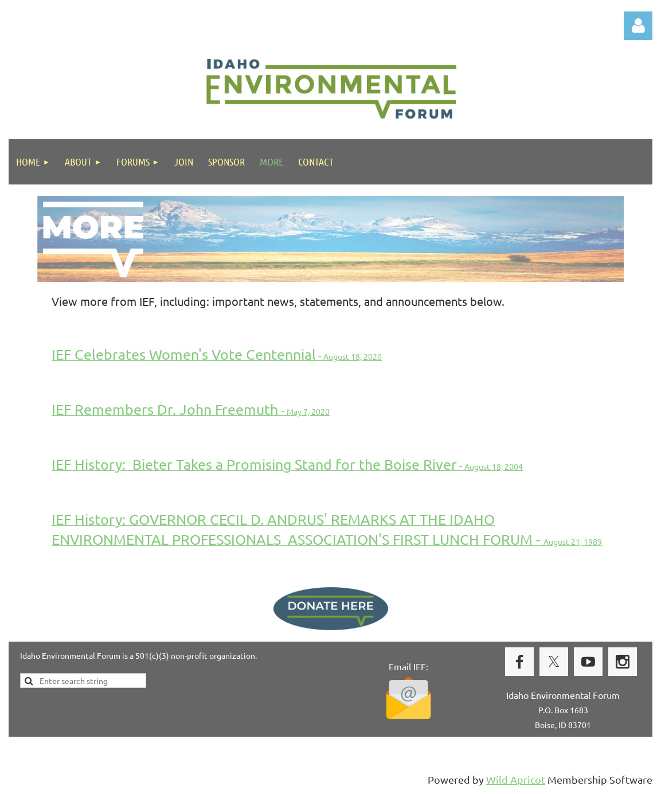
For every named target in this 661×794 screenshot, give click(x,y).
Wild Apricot (515, 779)
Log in (638, 25)
